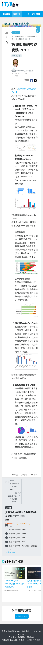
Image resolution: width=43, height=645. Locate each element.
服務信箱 (30, 637)
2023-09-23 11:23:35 (19, 73)
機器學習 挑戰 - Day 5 (17, 529)
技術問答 (6, 14)
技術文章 (17, 14)
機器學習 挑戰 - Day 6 (17, 533)
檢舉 (34, 474)
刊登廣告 (12, 637)
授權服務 (21, 637)
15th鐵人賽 (16, 56)
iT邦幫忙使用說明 (33, 640)
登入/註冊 (36, 14)
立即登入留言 (21, 616)
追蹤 (23, 474)
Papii (13, 68)
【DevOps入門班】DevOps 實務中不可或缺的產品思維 (14, 584)
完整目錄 (10, 552)
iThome (21, 634)
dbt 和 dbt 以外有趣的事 (22, 71)
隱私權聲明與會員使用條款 (13, 640)
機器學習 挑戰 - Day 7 (17, 537)
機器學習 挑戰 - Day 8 (17, 542)
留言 (14, 474)
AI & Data (15, 32)
